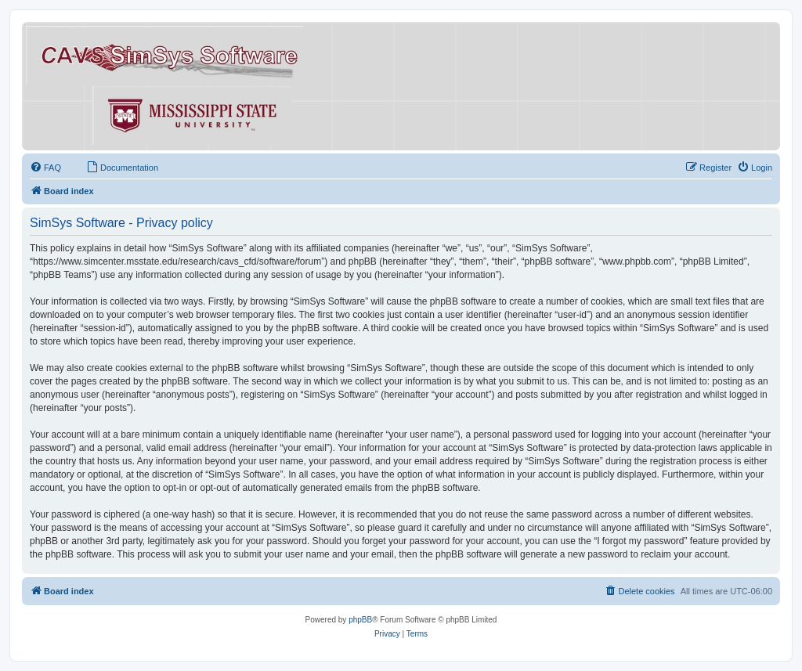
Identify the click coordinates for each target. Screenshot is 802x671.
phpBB (360, 619)
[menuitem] (45, 167)
